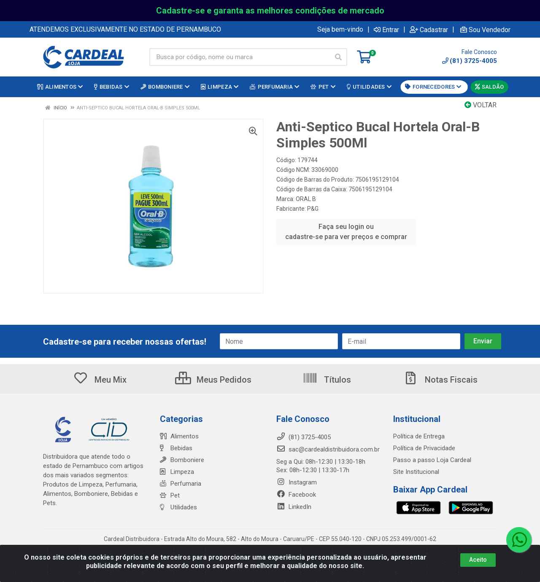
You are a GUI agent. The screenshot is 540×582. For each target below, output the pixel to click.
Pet (170, 495)
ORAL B (306, 199)
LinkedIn (293, 507)
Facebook (296, 494)
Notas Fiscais (440, 380)
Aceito (478, 560)
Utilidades (178, 507)
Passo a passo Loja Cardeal (432, 460)
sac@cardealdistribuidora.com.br (328, 449)
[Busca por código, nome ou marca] (239, 57)
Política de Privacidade (424, 448)
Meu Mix (100, 380)
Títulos (326, 380)
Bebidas (176, 448)
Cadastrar (429, 29)
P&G (313, 208)
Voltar (480, 105)
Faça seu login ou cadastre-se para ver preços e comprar (346, 232)
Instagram (296, 482)
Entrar (386, 29)
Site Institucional (416, 472)
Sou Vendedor (485, 29)
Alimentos (179, 436)
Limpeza (177, 472)
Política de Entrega (419, 436)
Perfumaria (180, 483)
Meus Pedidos (213, 380)
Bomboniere (182, 460)
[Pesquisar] (338, 57)
